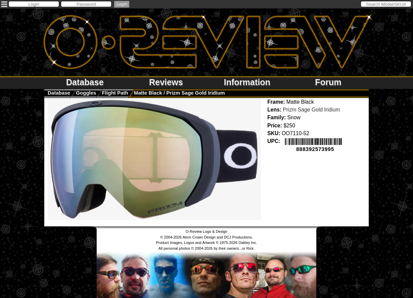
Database (84, 82)
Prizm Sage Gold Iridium (311, 110)
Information (247, 82)
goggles (86, 93)
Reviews (166, 82)
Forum (328, 82)
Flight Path (115, 93)
